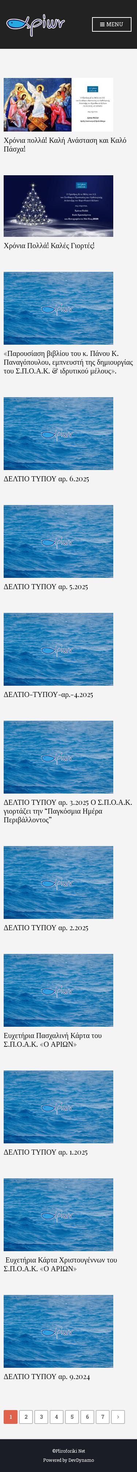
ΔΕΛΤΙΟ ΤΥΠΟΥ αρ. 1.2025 (46, 1151)
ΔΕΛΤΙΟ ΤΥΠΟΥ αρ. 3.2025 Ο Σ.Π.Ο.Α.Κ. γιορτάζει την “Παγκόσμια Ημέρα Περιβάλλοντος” (68, 811)
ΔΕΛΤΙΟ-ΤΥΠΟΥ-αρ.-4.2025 (48, 694)
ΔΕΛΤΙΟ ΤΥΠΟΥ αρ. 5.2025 (46, 586)
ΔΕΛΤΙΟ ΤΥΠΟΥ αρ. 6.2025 (46, 478)
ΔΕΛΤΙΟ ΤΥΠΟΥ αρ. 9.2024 (47, 1376)
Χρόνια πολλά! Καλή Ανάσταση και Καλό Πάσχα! (65, 144)
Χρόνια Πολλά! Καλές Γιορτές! (49, 245)
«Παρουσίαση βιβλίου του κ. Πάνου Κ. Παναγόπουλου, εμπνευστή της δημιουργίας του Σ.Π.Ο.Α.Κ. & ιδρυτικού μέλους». (68, 362)
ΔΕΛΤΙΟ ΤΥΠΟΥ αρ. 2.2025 (46, 927)
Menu (111, 24)
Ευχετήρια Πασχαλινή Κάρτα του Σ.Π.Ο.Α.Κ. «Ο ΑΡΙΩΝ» (53, 1039)
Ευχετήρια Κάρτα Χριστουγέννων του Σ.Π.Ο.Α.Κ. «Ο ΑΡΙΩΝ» (60, 1264)
